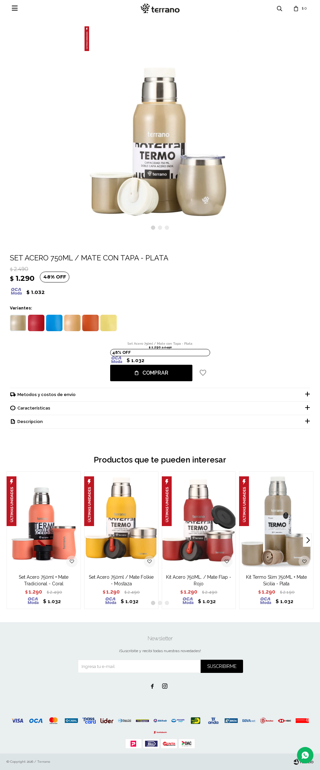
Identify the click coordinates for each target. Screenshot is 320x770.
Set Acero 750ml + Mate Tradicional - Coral (43, 580)
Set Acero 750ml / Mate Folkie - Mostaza (121, 580)
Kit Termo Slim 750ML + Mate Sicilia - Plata (276, 580)
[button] (153, 228)
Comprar (155, 373)
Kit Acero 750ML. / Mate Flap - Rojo (198, 580)
